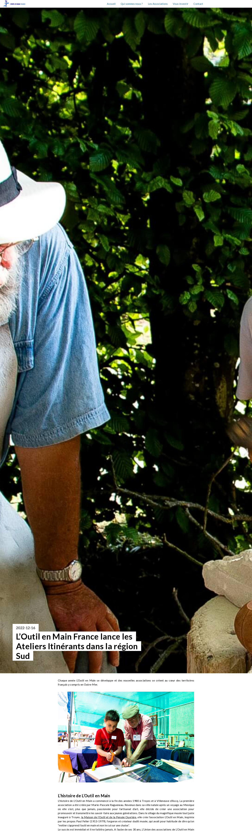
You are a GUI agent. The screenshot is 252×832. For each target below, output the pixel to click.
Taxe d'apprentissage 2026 (229, 3)
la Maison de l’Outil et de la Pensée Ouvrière (108, 817)
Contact (198, 3)
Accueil (111, 3)
